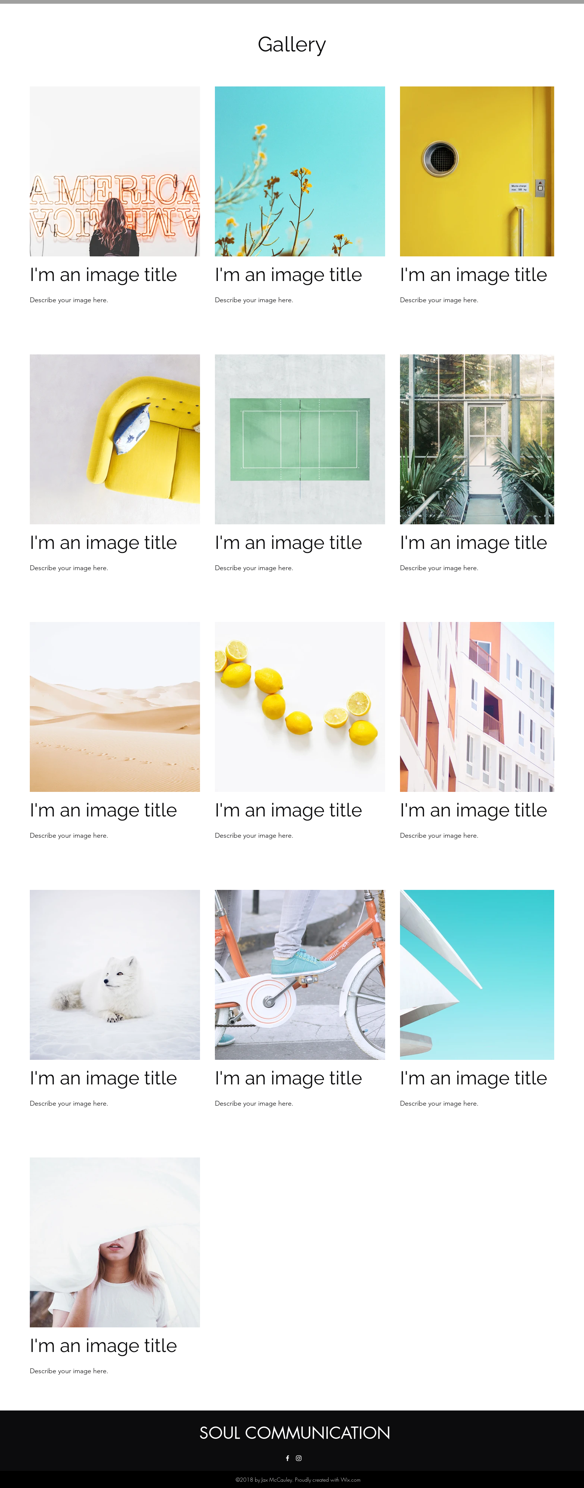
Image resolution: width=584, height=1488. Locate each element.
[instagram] (298, 1458)
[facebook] (287, 1458)
